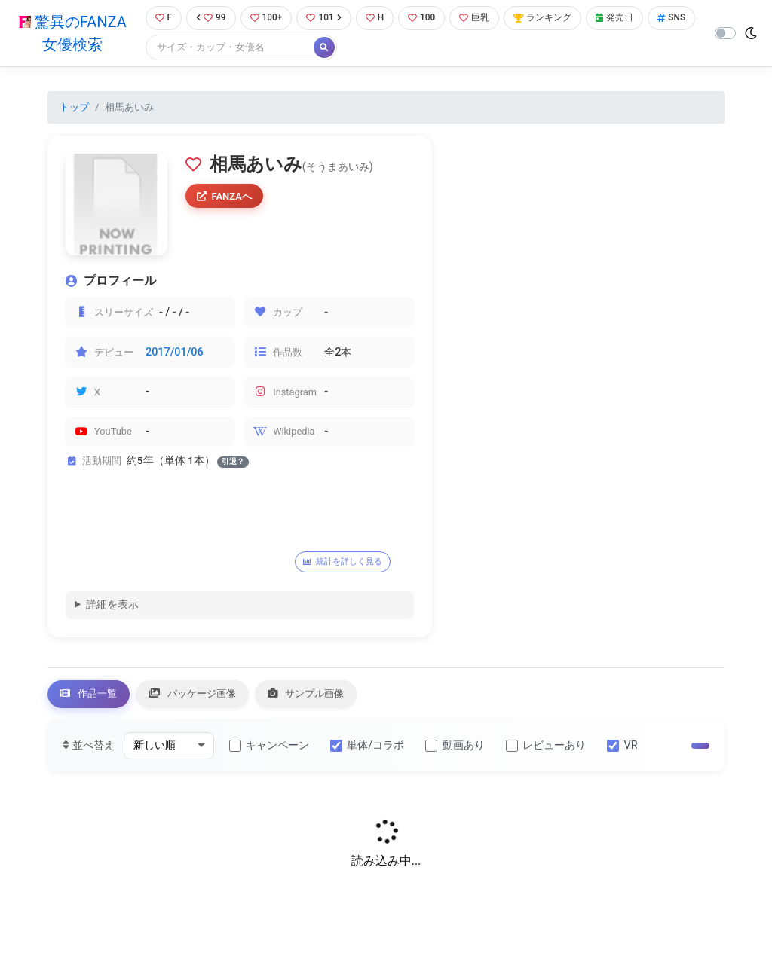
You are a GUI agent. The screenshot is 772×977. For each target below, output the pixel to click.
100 (428, 18)
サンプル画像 (329, 697)
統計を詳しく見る (348, 562)
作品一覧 (93, 697)
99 (209, 18)
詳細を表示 (112, 606)
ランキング (554, 18)
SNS (167, 48)
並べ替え (89, 749)
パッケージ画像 (206, 697)
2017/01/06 (175, 353)
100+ (267, 18)
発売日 (630, 18)
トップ (74, 108)
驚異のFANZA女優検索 (71, 34)
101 (326, 18)
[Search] (281, 48)
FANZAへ (227, 198)
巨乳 (483, 18)
